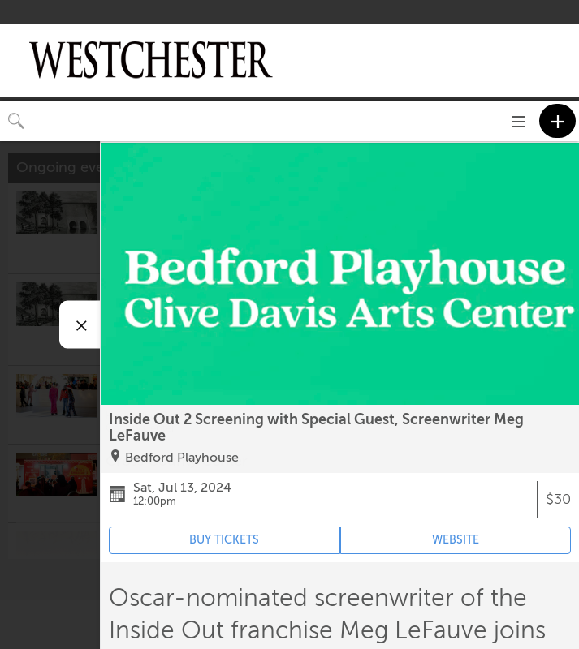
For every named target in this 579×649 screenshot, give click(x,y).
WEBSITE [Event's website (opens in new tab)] (455, 540)
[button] (546, 45)
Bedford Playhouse (182, 457)
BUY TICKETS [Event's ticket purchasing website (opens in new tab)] (224, 540)
